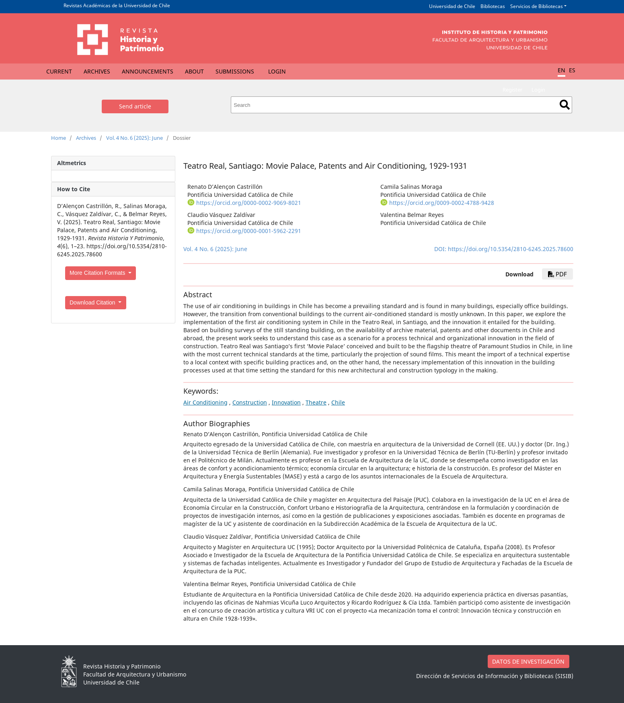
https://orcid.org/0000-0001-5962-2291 (248, 231)
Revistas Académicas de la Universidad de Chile (117, 5)
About (194, 71)
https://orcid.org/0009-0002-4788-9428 (441, 202)
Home (58, 137)
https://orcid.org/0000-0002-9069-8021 (248, 202)
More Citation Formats (98, 273)
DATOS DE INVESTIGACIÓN (528, 661)
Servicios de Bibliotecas (536, 6)
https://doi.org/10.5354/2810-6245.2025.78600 (510, 249)
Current (59, 71)
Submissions (235, 71)
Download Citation (93, 302)
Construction (249, 402)
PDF (557, 274)
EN (561, 70)
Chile (338, 402)
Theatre (316, 402)
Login (277, 71)
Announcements (147, 71)
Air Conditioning (205, 402)
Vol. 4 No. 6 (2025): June (134, 137)
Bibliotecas (492, 6)
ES (572, 70)
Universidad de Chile (452, 6)
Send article (135, 106)
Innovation (286, 402)
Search (565, 105)
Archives (97, 71)
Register (512, 89)
